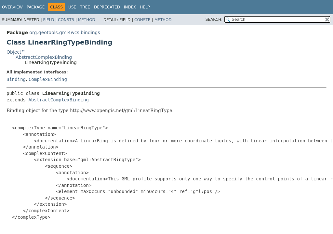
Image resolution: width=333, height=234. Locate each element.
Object (14, 52)
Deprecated (107, 7)
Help (145, 7)
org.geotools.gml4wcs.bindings (64, 32)
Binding (16, 79)
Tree (85, 7)
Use (72, 7)
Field (48, 20)
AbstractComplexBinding (44, 57)
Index (130, 7)
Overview (12, 7)
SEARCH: (214, 19)
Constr (66, 20)
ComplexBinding (48, 79)
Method (86, 20)
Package (36, 7)
